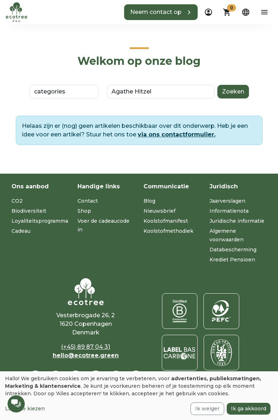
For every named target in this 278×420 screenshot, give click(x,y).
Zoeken (233, 91)
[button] (161, 12)
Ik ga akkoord (248, 408)
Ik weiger (207, 408)
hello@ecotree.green (86, 355)
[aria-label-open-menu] (264, 12)
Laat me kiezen (25, 408)
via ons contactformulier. (177, 134)
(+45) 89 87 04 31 (85, 346)
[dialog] (139, 395)
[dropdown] (208, 12)
